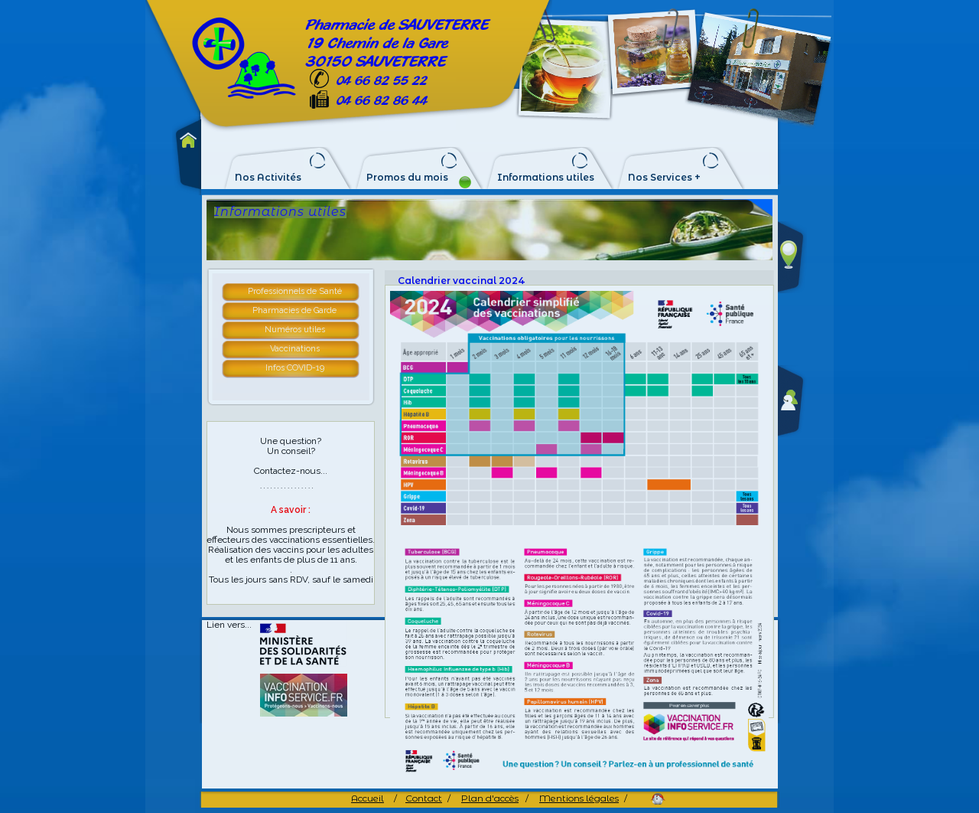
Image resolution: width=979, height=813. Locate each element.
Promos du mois (407, 177)
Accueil (367, 798)
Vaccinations (295, 349)
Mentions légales (579, 798)
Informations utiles (545, 177)
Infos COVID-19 (294, 368)
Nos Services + (664, 177)
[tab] (295, 292)
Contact (423, 798)
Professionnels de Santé (295, 291)
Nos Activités (268, 177)
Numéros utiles (295, 330)
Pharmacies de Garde (294, 310)
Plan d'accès (490, 798)
